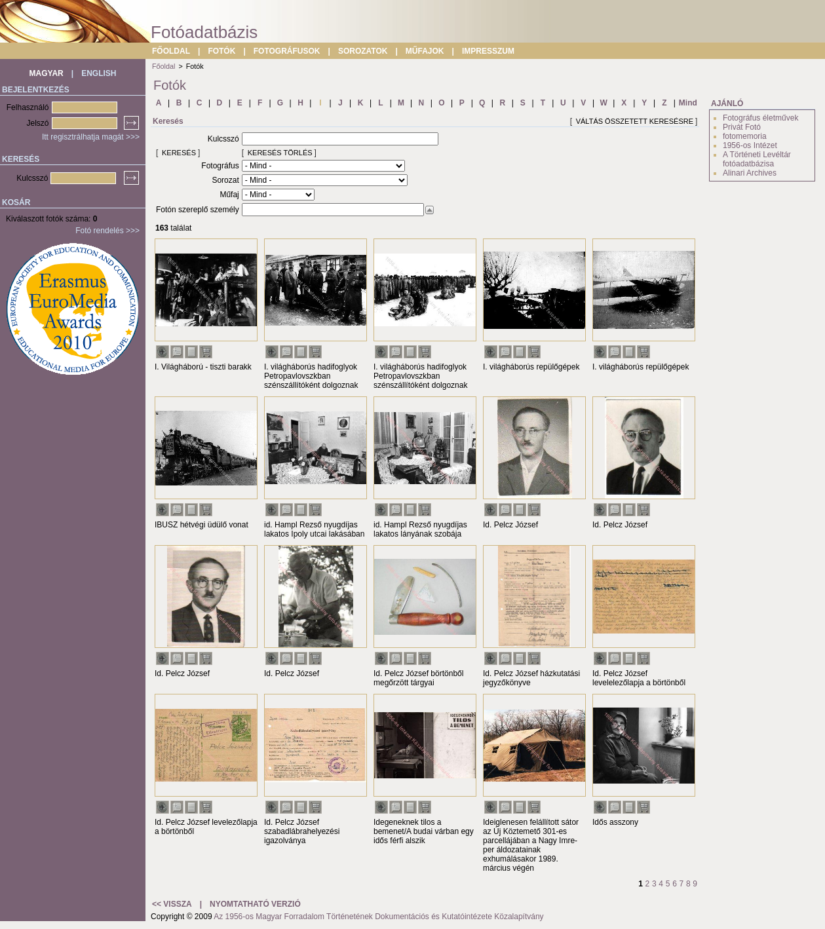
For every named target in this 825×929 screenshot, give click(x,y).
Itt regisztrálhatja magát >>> (91, 137)
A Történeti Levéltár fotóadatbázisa (757, 159)
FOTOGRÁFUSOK (287, 51)
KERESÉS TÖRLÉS (280, 153)
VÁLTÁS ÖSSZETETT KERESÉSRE (634, 121)
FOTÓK (221, 51)
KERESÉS (179, 153)
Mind (688, 102)
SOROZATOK (363, 51)
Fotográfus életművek (760, 118)
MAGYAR (46, 73)
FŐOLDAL (171, 51)
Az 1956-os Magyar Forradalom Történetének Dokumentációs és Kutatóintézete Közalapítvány (378, 916)
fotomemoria (745, 136)
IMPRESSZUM (488, 51)
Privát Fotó (742, 127)
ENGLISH (98, 73)
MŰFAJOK (425, 51)
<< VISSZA (172, 904)
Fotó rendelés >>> (107, 230)
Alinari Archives (750, 173)
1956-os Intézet (750, 145)
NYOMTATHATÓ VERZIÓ (255, 904)
